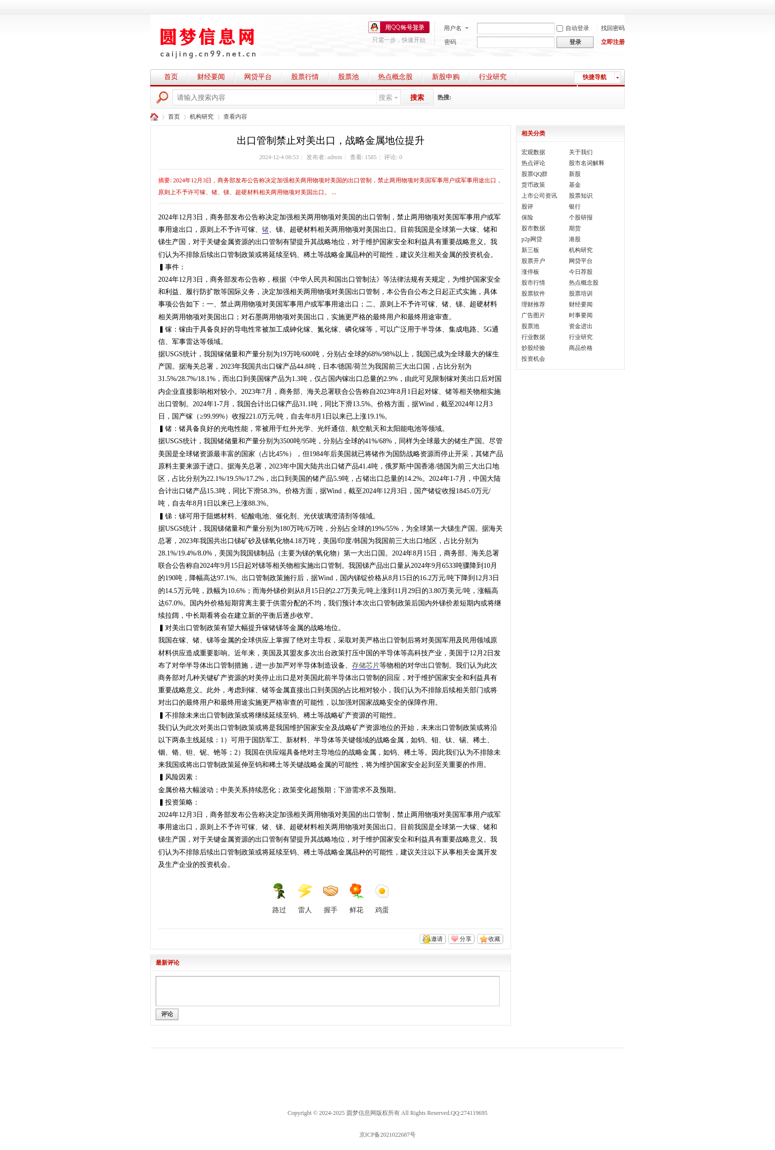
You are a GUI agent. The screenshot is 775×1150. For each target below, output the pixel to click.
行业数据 (533, 337)
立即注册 (613, 42)
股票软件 (533, 293)
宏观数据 (533, 152)
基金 (575, 184)
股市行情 (533, 282)
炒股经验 (533, 347)
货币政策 (533, 184)
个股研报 (581, 217)
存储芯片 (366, 665)
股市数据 (533, 228)
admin (334, 157)
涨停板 (530, 271)
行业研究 (493, 77)
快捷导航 (594, 77)
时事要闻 (581, 315)
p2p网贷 (531, 239)
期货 (575, 228)
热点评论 (533, 163)
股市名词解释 (586, 163)
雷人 (305, 898)
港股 (575, 239)
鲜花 (356, 898)
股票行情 (305, 77)
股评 (527, 206)
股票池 (348, 77)
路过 (279, 898)
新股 (575, 173)
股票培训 (581, 293)
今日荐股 (581, 271)
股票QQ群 (534, 173)
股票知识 (581, 195)
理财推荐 (533, 304)
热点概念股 (395, 77)
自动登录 (573, 28)
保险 (527, 217)
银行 (575, 206)
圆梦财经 (154, 117)
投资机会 (533, 358)
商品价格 (581, 347)
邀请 (437, 939)
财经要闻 (211, 77)
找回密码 (613, 28)
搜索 (385, 97)
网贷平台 (258, 77)
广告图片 (533, 315)
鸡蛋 (382, 898)
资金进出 (581, 326)
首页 (171, 77)
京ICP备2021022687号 (387, 1134)
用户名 (453, 28)
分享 (466, 939)
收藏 (494, 939)
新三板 (530, 250)
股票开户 (533, 260)
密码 (450, 42)
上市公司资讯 (539, 195)
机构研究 (202, 116)
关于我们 (581, 152)
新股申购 (446, 77)
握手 (331, 898)
